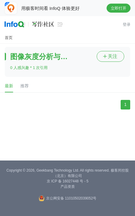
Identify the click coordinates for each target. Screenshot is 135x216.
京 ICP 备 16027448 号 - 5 (68, 181)
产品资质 (67, 186)
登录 (127, 24)
